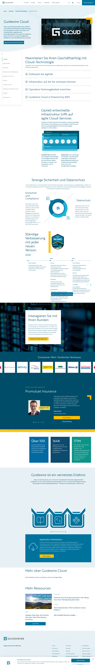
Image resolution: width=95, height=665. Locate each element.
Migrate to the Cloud (8, 76)
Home (5, 11)
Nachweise (5, 67)
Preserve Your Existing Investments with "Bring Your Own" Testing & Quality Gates (71, 597)
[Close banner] (92, 651)
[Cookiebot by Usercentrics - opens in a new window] (8, 662)
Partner (39, 2)
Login (79, 2)
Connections (55, 647)
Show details (20, 659)
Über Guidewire (56, 2)
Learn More (35, 622)
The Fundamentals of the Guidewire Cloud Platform (70, 607)
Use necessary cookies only (80, 661)
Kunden (33, 2)
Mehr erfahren (67, 438)
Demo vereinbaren (88, 2)
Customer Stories (7, 84)
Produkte (26, 2)
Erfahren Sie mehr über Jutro (38, 359)
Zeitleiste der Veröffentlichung (10, 72)
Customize (80, 657)
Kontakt (5, 93)
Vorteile (5, 59)
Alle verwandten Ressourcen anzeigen (64, 613)
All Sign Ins (86, 644)
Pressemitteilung (67, 441)
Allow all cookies (81, 652)
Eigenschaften (6, 63)
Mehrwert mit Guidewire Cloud (10, 89)
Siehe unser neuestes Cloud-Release (62, 314)
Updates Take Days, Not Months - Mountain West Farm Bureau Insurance (37, 616)
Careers (53, 644)
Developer (68, 647)
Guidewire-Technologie (21, 11)
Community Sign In (86, 647)
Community (68, 644)
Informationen (6, 97)
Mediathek (46, 2)
